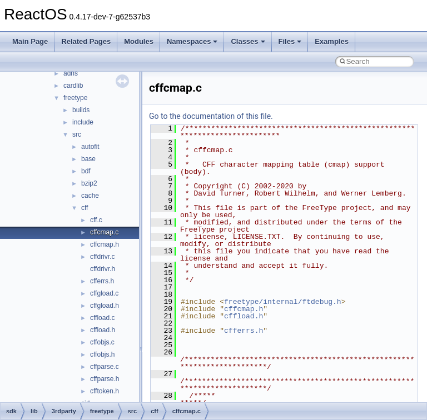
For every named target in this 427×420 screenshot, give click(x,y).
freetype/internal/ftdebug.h (282, 302)
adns (70, 73)
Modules (138, 41)
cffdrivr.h (102, 269)
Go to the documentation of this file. (211, 116)
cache (90, 195)
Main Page (30, 41)
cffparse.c (104, 367)
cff (84, 208)
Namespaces (192, 41)
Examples (332, 41)
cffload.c (102, 318)
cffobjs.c (102, 342)
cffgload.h (104, 305)
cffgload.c (104, 293)
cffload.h (102, 330)
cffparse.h (104, 379)
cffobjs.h (102, 354)
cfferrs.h (102, 281)
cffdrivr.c (102, 257)
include (82, 122)
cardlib (73, 85)
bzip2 (89, 183)
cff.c (96, 220)
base (88, 159)
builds (81, 110)
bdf (86, 171)
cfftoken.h (104, 391)
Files (290, 41)
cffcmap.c (104, 232)
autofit (90, 147)
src (76, 134)
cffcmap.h (104, 244)
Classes (248, 41)
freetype (75, 98)
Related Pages (86, 41)
